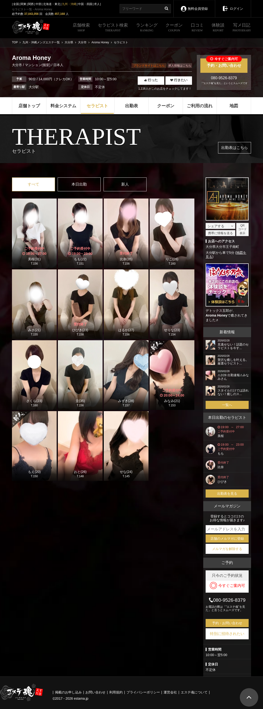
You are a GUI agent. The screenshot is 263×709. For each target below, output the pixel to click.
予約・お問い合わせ (224, 63)
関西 (31, 4)
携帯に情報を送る (220, 233)
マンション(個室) (37, 65)
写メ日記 (242, 28)
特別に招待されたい (227, 634)
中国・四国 (85, 4)
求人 (97, 4)
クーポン (174, 28)
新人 (125, 184)
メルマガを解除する (227, 549)
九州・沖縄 (69, 4)
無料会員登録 (194, 5)
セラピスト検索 (113, 28)
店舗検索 (81, 28)
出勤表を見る (227, 493)
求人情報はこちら (179, 65)
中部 (38, 4)
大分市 (17, 65)
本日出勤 (79, 184)
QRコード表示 (242, 229)
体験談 (218, 28)
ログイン (233, 5)
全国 (16, 4)
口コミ (197, 28)
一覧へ (227, 405)
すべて (33, 184)
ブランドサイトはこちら (149, 65)
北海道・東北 (51, 4)
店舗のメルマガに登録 (227, 538)
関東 (23, 4)
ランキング (147, 28)
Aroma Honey (216, 315)
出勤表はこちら (234, 148)
